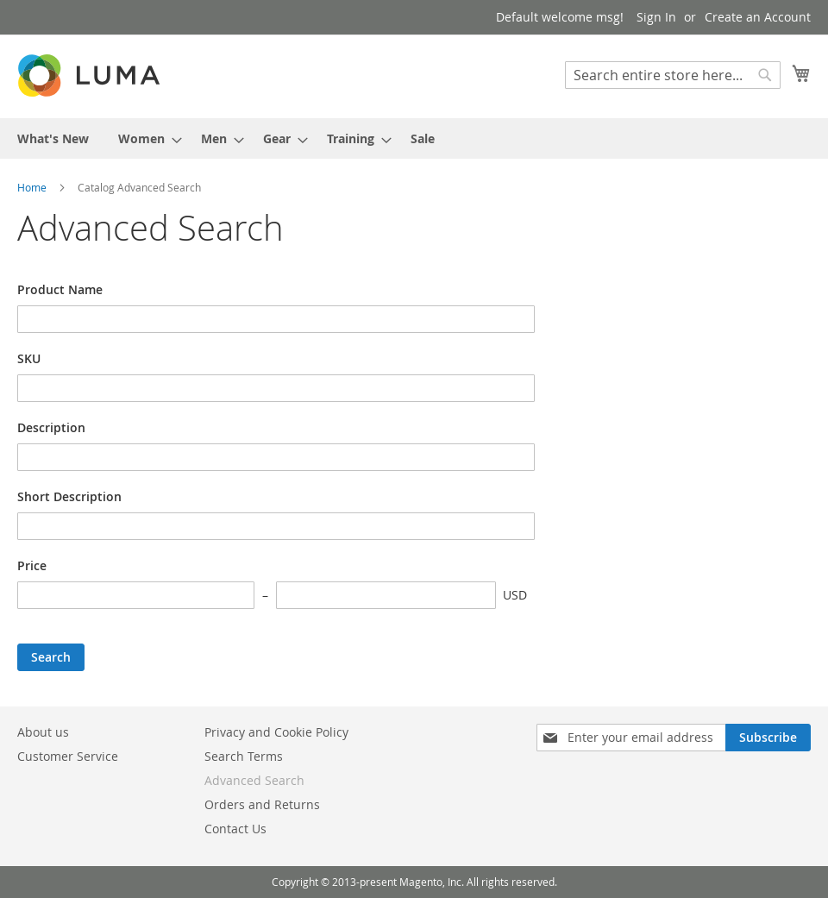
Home (33, 187)
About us (43, 732)
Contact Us (235, 828)
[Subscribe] (768, 737)
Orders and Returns (262, 804)
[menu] (414, 138)
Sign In (656, 17)
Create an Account (758, 17)
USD (515, 595)
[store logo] (90, 75)
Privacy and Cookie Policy (276, 732)
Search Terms (243, 756)
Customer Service (67, 756)
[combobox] (673, 75)
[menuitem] (53, 138)
